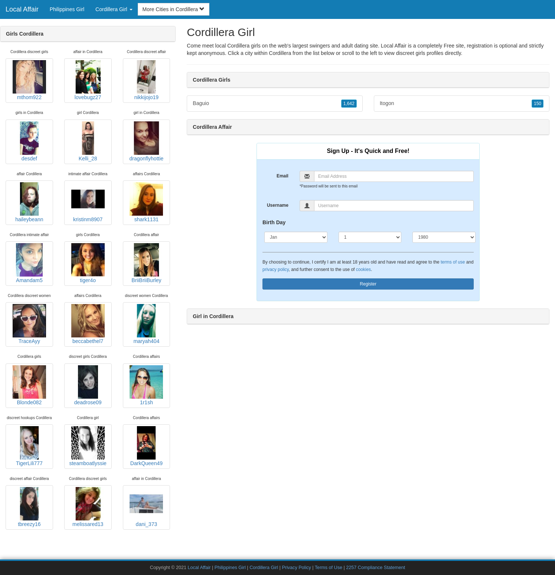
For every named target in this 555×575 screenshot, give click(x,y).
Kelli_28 (88, 141)
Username (277, 205)
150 (537, 103)
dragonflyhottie (146, 141)
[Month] (295, 237)
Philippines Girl (67, 9)
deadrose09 (88, 385)
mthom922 (29, 80)
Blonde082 (29, 385)
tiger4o (88, 263)
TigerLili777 (29, 446)
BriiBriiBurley (146, 263)
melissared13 (88, 507)
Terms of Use (328, 567)
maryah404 (146, 324)
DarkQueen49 (146, 446)
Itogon (461, 103)
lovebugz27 (88, 80)
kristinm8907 (88, 202)
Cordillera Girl (263, 567)
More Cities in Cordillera (174, 9)
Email (282, 176)
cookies (363, 269)
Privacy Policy (296, 567)
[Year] (444, 237)
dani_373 (146, 507)
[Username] (394, 205)
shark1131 (146, 202)
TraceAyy (29, 324)
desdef (29, 141)
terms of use (453, 262)
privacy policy (275, 269)
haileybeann (29, 202)
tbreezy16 (29, 507)
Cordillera (280, 53)
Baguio (274, 103)
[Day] (370, 237)
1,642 (349, 103)
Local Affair (22, 9)
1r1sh (146, 385)
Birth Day (273, 222)
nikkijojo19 (146, 80)
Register (368, 284)
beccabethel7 (88, 324)
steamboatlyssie (87, 446)
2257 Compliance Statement (375, 567)
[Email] (394, 176)
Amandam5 (29, 263)
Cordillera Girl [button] (113, 9)
